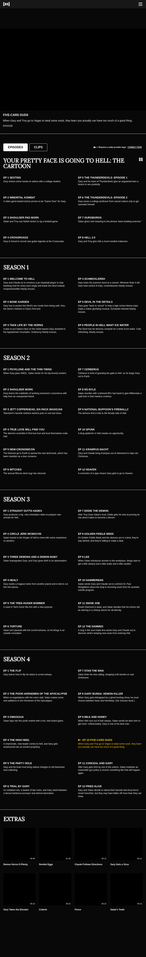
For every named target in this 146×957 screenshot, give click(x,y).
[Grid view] (141, 159)
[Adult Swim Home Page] (11, 4)
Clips (38, 147)
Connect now (135, 147)
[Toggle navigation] (140, 4)
